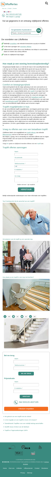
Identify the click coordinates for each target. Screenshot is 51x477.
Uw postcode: (19, 157)
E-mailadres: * (19, 169)
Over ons (11, 468)
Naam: (16, 151)
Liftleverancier (28, 468)
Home (5, 468)
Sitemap (29, 473)
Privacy (22, 473)
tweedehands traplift (11, 101)
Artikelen (19, 468)
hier (7, 143)
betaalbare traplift (37, 97)
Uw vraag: (18, 176)
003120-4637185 (15, 14)
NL (5, 12)
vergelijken (13, 43)
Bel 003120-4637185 (26, 402)
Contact (37, 468)
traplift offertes (31, 132)
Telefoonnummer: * (20, 163)
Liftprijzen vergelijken (26, 409)
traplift (32, 91)
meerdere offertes (25, 46)
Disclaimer (44, 468)
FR (9, 12)
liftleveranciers (7, 134)
